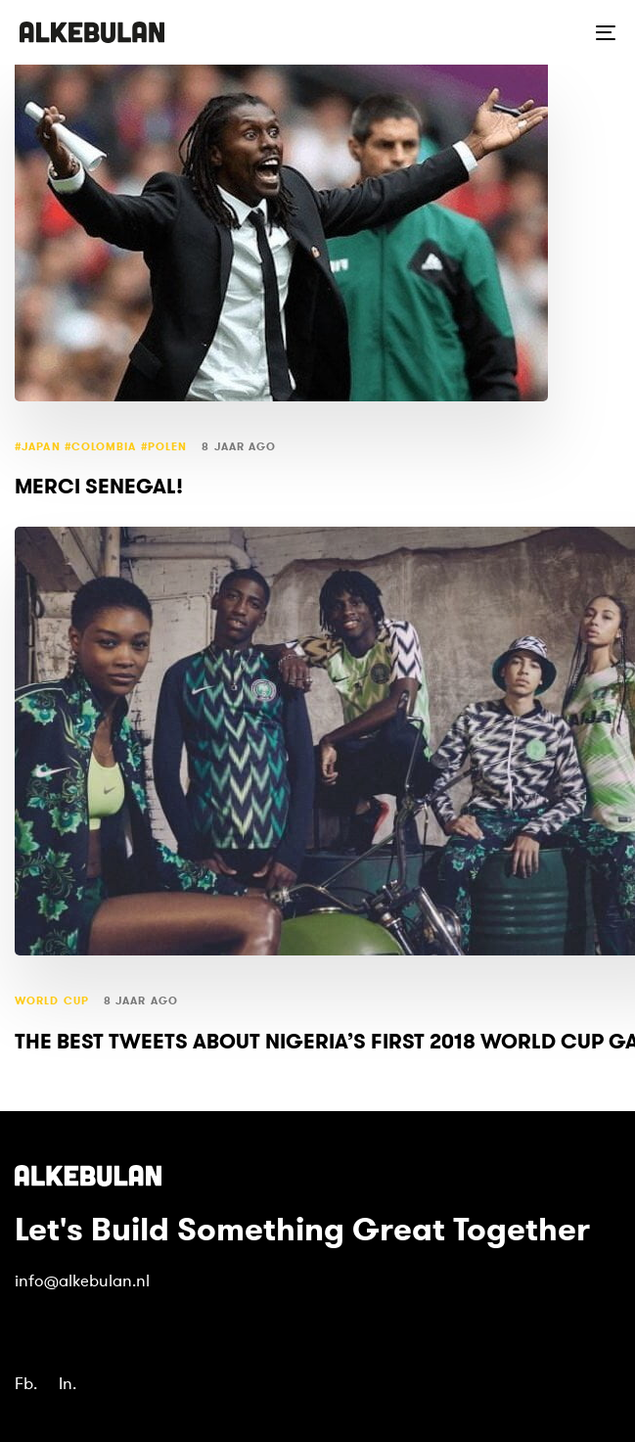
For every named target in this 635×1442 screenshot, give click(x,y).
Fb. (26, 1383)
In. (67, 1383)
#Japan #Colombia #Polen (101, 447)
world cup (52, 1001)
